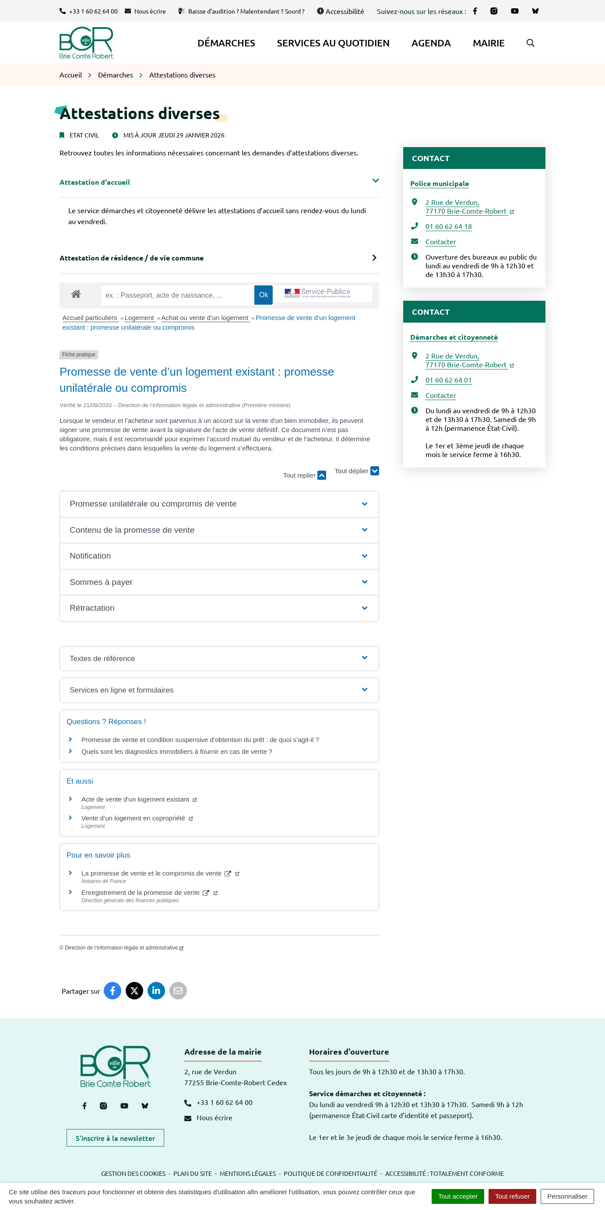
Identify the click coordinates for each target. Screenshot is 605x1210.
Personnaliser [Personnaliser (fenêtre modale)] (567, 1196)
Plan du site (192, 1173)
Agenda (431, 43)
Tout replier (304, 475)
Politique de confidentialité (330, 1173)
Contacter (441, 241)
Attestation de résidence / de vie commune (132, 257)
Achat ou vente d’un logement (206, 317)
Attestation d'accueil (95, 181)
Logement (140, 317)
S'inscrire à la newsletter (115, 1138)
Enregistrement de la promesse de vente (149, 892)
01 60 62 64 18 (449, 226)
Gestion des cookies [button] (133, 1173)
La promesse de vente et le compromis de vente (160, 873)
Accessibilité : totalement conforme (444, 1173)
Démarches (226, 43)
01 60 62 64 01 (449, 379)
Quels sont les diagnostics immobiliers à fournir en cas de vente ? (176, 751)
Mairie (489, 43)
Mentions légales (248, 1173)
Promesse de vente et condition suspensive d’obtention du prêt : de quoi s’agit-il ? (200, 739)
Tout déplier (356, 471)
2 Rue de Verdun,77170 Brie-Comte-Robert (470, 206)
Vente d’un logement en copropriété (137, 818)
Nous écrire (208, 1117)
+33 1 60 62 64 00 (218, 1101)
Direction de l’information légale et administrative (124, 948)
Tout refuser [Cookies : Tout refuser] (512, 1196)
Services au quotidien (333, 43)
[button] (530, 42)
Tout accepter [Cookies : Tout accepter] (458, 1196)
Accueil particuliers (91, 317)
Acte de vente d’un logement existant (139, 799)
